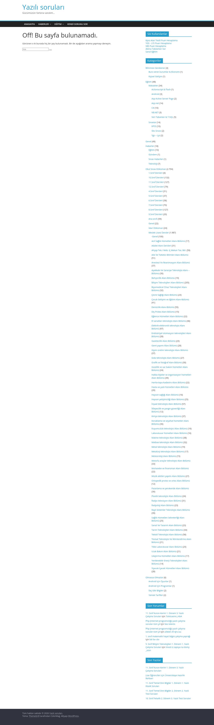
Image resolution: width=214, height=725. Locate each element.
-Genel (155, 236)
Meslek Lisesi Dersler (159, 232)
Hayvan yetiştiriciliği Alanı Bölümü (168, 399)
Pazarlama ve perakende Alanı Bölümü (170, 488)
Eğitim (58, 24)
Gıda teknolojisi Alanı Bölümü (166, 357)
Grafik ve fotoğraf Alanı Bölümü (167, 362)
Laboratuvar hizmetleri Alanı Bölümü (169, 433)
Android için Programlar (160, 586)
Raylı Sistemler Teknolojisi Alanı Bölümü (171, 509)
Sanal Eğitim (151, 51)
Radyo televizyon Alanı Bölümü (166, 500)
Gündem (153, 154)
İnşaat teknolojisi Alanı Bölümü (166, 404)
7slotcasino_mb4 (174, 616)
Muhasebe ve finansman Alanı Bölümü (170, 468)
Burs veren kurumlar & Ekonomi (164, 71)
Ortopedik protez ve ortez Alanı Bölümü (171, 480)
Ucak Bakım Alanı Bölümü (164, 551)
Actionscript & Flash (161, 89)
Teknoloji (153, 163)
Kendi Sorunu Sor (77, 24)
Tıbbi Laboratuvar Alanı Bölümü (167, 546)
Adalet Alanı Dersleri (161, 245)
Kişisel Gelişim (155, 76)
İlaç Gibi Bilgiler (156, 590)
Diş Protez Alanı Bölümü (163, 311)
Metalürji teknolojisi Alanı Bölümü (168, 451)
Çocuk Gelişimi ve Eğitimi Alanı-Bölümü (170, 299)
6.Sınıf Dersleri (156, 200)
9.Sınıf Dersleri (156, 214)
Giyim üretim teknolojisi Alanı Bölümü (170, 350)
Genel (148, 141)
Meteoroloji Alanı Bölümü (164, 456)
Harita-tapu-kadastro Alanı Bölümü (168, 382)
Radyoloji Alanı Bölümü (163, 505)
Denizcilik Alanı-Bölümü (163, 307)
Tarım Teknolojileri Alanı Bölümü (167, 529)
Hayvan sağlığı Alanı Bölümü (165, 394)
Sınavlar (152, 122)
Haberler (43, 24)
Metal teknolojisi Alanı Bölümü (166, 446)
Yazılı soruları (43, 7)
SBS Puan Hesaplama (156, 46)
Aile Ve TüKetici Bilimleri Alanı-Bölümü (170, 254)
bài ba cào (154, 639)
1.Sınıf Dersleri (156, 172)
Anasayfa (29, 24)
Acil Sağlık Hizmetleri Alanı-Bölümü (168, 241)
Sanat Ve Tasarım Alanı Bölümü (167, 525)
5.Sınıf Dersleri (156, 195)
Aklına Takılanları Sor (156, 48)
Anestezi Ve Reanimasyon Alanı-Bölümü (171, 262)
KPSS (154, 126)
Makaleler (153, 85)
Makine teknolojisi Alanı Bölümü (167, 437)
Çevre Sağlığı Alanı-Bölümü (164, 294)
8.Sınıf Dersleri (156, 209)
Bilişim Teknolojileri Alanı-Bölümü (168, 282)
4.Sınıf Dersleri (156, 191)
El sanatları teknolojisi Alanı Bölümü (169, 321)
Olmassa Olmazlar (154, 577)
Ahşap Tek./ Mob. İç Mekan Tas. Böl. (169, 250)
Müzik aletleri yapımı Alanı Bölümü (168, 476)
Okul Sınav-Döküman (156, 169)
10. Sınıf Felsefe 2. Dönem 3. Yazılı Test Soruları (168, 698)
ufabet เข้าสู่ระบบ (173, 631)
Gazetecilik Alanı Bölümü (164, 341)
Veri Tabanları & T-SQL (162, 117)
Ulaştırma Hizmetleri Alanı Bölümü (168, 556)
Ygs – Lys (156, 135)
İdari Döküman (156, 228)
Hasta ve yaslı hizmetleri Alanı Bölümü (170, 387)
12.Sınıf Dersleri (156, 186)
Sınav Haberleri (156, 159)
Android (155, 94)
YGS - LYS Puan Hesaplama (159, 43)
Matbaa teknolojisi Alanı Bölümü (167, 442)
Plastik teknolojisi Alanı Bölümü (167, 496)
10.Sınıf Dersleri (156, 177)
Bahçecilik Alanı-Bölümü (163, 278)
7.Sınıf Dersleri (156, 205)
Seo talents (170, 624)
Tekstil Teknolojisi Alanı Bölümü (167, 534)
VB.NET (155, 112)
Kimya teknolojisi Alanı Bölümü (166, 416)
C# (153, 107)
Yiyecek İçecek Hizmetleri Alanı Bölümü (170, 568)
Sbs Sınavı (156, 130)
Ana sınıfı (153, 218)
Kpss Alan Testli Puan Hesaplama (162, 40)
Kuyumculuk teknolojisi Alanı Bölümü (169, 428)
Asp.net (155, 103)
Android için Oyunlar (159, 581)
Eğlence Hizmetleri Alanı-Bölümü (167, 316)
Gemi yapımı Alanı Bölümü (164, 345)
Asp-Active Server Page (163, 98)
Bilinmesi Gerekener (155, 68)
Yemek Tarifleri (156, 595)
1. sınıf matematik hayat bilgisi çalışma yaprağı (168, 636)
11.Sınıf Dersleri (156, 182)
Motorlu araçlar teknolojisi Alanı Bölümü (171, 460)
